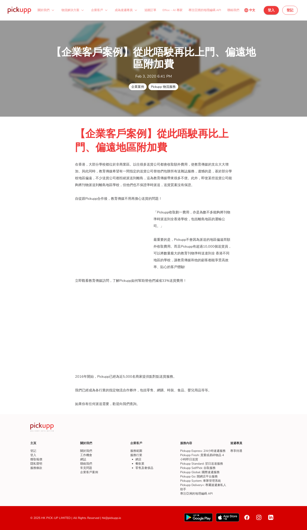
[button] (46, 10)
